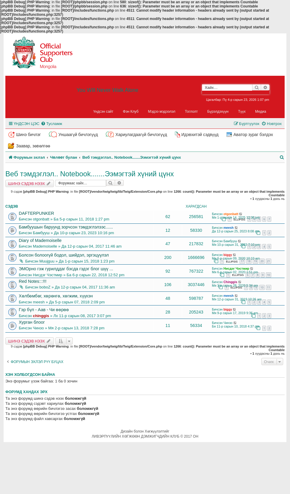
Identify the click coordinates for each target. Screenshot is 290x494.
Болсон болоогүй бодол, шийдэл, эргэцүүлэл (64, 255)
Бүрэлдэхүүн (218, 111)
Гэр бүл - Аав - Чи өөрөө (44, 309)
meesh (229, 227)
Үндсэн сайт (103, 111)
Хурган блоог (32, 322)
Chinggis (230, 282)
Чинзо (38, 328)
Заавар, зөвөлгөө (33, 145)
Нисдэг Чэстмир (47, 275)
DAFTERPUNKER (36, 213)
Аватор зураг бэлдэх (253, 134)
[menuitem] (51, 123)
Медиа (260, 111)
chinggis (41, 316)
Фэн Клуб (130, 111)
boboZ (44, 287)
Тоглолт (191, 111)
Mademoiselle (45, 246)
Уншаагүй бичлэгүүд (78, 134)
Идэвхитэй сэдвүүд (199, 134)
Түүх (242, 111)
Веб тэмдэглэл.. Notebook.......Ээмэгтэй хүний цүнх (89, 174)
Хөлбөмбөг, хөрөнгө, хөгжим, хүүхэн (56, 296)
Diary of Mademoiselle (40, 240)
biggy (228, 255)
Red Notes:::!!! (32, 281)
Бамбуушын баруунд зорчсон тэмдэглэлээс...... (66, 227)
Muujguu (47, 261)
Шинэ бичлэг (28, 134)
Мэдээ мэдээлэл (162, 111)
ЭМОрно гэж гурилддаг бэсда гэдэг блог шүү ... (66, 268)
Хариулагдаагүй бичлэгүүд (141, 134)
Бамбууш (41, 233)
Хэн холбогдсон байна (30, 375)
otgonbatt (41, 219)
